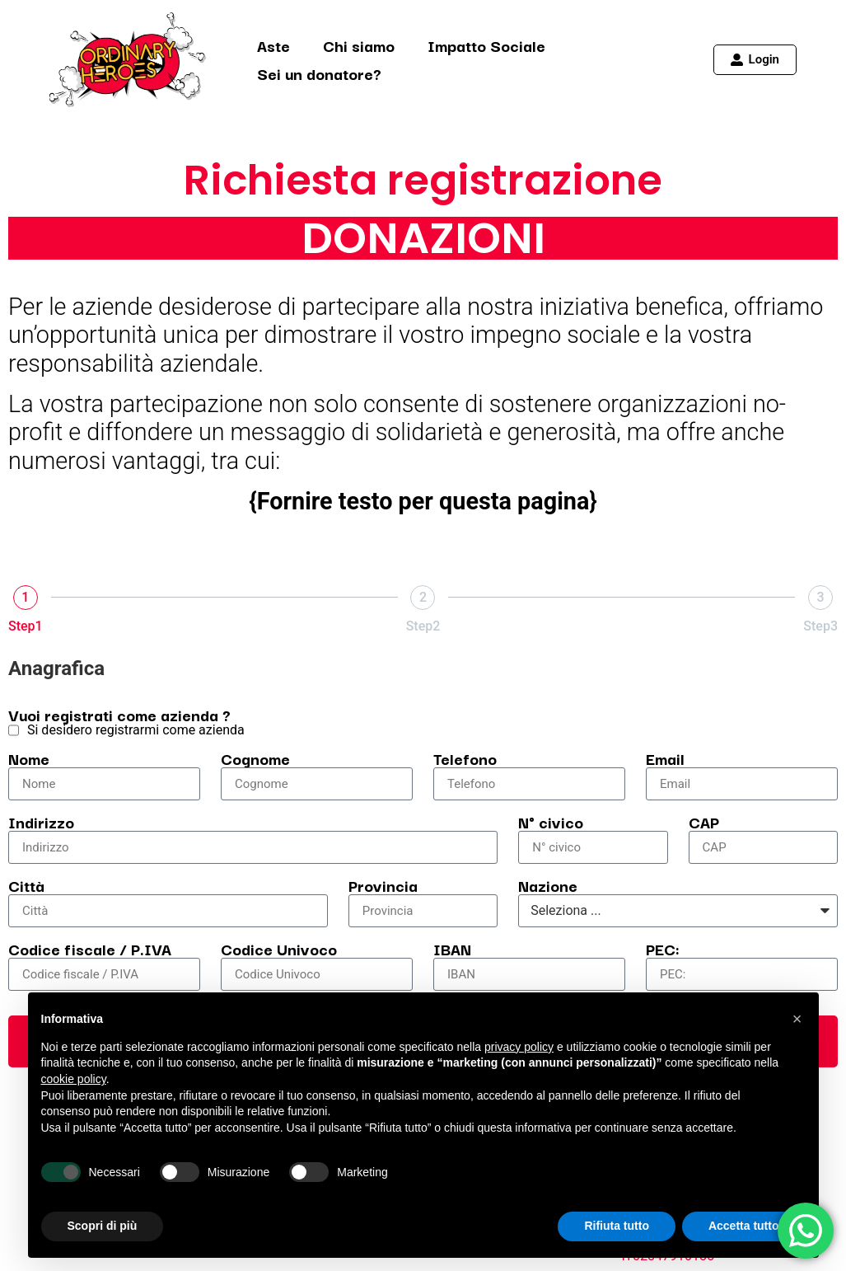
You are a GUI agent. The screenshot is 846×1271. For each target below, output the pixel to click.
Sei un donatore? (319, 73)
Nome (28, 758)
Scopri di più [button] (103, 1225)
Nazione (547, 885)
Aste (273, 45)
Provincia (383, 885)
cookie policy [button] (73, 1079)
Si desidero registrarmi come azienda (136, 730)
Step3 (820, 626)
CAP (704, 822)
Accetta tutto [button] (743, 1225)
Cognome (255, 758)
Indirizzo (41, 822)
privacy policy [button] (519, 1046)
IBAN (452, 949)
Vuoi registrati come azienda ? (119, 715)
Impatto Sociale (486, 45)
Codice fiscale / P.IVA (89, 949)
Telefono (465, 758)
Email (665, 758)
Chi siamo (359, 45)
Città (26, 885)
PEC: (663, 949)
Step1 (25, 626)
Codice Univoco (279, 949)
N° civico (550, 822)
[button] (797, 1019)
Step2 (423, 626)
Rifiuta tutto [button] (616, 1225)
